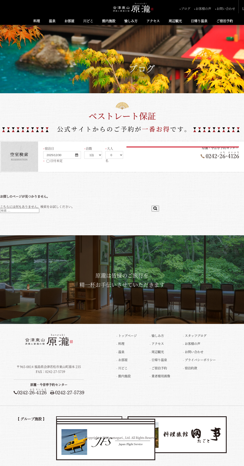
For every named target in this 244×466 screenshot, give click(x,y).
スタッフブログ (196, 335)
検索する (141, 153)
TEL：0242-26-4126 (32, 372)
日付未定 (54, 161)
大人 (110, 148)
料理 (36, 20)
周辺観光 (175, 20)
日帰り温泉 (199, 20)
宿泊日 (49, 148)
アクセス (153, 20)
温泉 (52, 20)
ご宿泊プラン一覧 (173, 164)
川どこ (88, 20)
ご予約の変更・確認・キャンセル (216, 164)
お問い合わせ (225, 8)
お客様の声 (203, 8)
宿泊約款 (191, 368)
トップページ (127, 335)
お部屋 (69, 20)
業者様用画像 (161, 376)
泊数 (89, 148)
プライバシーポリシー (200, 359)
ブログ (185, 8)
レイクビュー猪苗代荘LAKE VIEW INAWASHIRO (141, 420)
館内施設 (108, 20)
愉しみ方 (131, 20)
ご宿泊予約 (224, 20)
